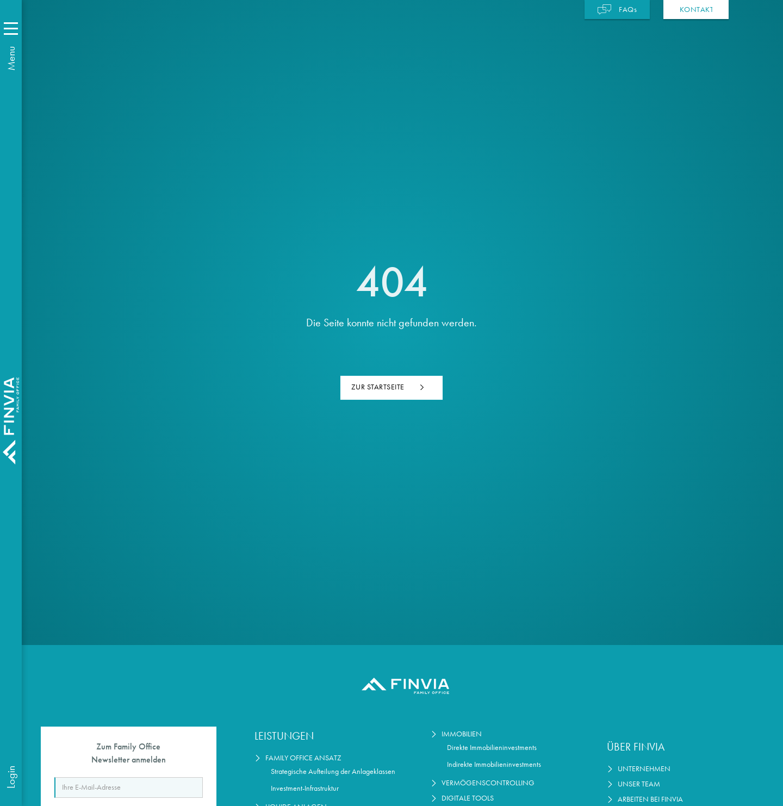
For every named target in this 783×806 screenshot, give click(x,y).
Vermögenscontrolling (488, 783)
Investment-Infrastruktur (305, 788)
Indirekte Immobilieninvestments (494, 764)
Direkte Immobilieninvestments (492, 747)
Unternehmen (644, 768)
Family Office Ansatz (303, 757)
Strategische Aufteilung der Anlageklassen (333, 771)
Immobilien (462, 734)
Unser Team (639, 784)
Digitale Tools (468, 798)
